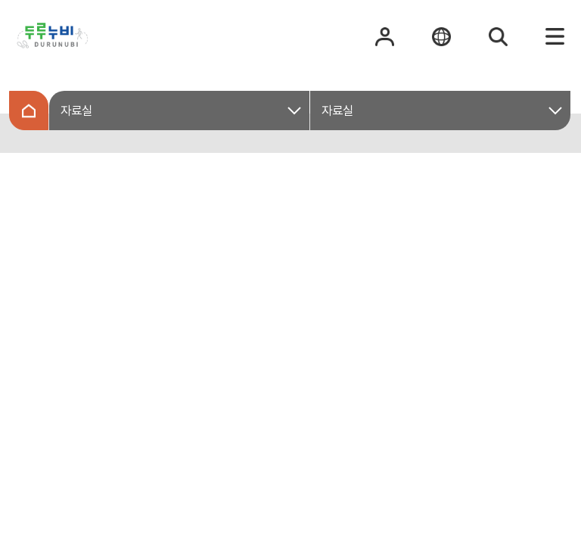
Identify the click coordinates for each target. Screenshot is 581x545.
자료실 (76, 110)
